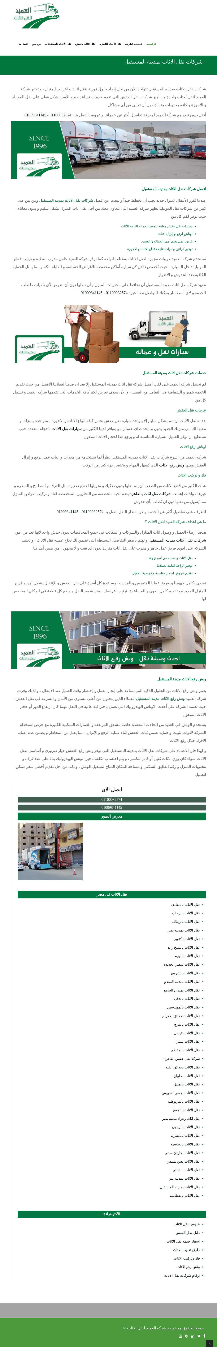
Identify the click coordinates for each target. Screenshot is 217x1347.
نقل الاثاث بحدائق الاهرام (181, 1016)
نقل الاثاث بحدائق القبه (183, 1067)
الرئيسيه (151, 44)
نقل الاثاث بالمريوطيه (184, 1101)
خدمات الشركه (133, 44)
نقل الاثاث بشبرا (187, 1041)
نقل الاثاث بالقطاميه (185, 1196)
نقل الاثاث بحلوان (187, 1076)
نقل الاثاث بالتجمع (186, 1110)
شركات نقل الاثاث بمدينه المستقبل (177, 540)
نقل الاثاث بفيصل (187, 1033)
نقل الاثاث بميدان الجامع (182, 990)
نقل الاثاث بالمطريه (185, 1136)
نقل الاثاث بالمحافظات (58, 44)
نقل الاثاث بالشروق (185, 973)
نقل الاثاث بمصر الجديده (182, 965)
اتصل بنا (23, 44)
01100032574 (60, 115)
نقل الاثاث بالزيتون (186, 1127)
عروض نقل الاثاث (187, 1224)
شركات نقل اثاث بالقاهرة (150, 493)
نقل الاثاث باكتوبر (187, 939)
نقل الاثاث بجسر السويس (181, 1093)
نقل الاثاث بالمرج (187, 1025)
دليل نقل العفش (187, 1233)
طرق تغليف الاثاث (186, 1250)
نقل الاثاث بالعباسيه (185, 1144)
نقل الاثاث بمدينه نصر (184, 930)
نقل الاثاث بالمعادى (185, 905)
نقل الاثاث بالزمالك (186, 922)
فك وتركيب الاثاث (187, 1258)
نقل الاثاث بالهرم (187, 956)
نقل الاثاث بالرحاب (186, 913)
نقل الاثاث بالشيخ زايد (184, 948)
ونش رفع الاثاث (172, 465)
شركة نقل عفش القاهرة (182, 1059)
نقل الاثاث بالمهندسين (183, 1007)
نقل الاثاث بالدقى (187, 999)
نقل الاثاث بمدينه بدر (184, 1178)
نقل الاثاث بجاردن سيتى (182, 1153)
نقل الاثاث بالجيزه (85, 44)
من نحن (36, 44)
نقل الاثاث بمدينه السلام (182, 982)
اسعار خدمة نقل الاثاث (183, 1241)
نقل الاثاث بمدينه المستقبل (180, 1187)
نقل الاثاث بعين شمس (183, 1161)
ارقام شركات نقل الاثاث (182, 1276)
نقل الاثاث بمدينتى (186, 1170)
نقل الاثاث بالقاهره (110, 44)
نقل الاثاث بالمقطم (185, 1050)
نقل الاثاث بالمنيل (187, 1084)
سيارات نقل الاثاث (67, 428)
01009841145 (35, 115)
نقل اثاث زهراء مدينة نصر (181, 1119)
